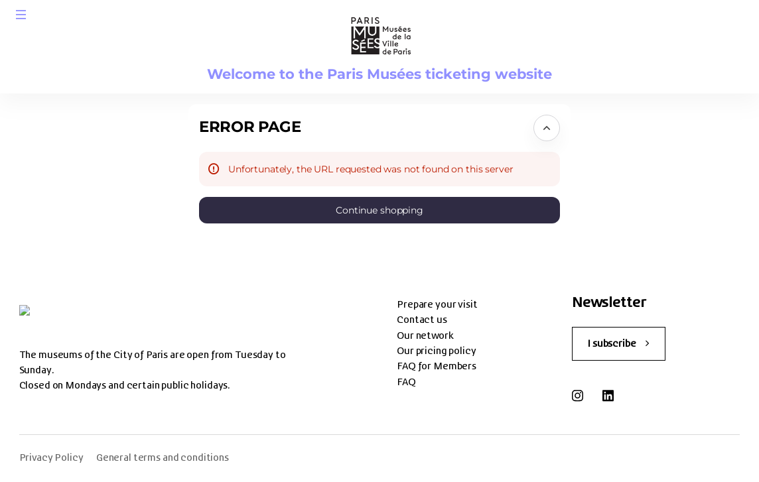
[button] (21, 14)
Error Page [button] (250, 126)
